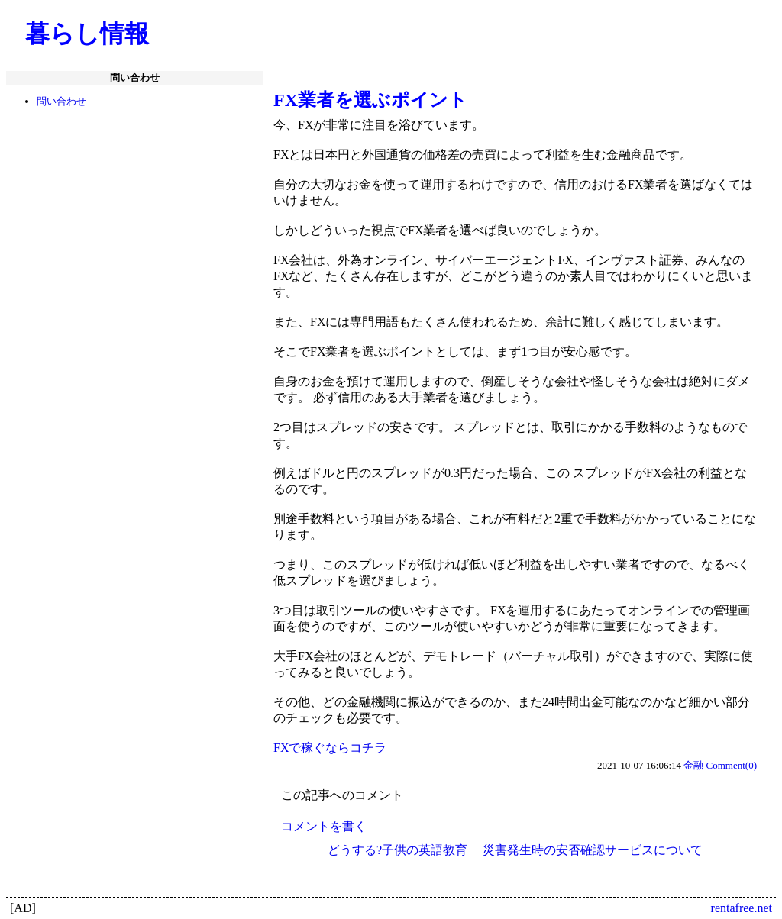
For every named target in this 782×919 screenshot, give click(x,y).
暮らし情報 (87, 33)
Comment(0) (731, 765)
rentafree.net (741, 907)
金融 (693, 765)
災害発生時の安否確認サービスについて (593, 849)
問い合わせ (61, 101)
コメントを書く (324, 826)
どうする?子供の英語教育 (397, 849)
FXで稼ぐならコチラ (329, 747)
